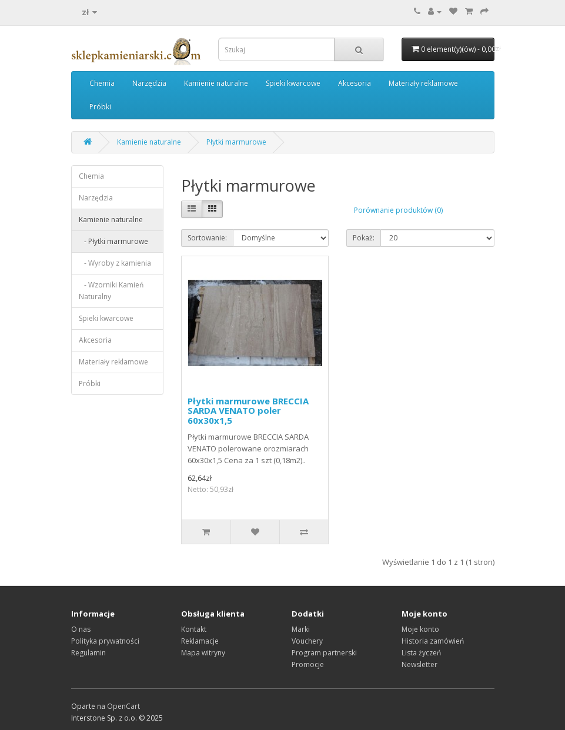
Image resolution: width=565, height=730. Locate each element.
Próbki (100, 107)
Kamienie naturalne (216, 83)
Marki (301, 629)
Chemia (102, 83)
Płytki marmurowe (236, 142)
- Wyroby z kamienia (115, 263)
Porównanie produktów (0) (398, 210)
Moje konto (420, 629)
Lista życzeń (421, 653)
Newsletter (419, 664)
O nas (81, 629)
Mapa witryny (203, 653)
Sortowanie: (207, 238)
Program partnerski (324, 653)
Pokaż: (364, 238)
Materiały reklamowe (423, 83)
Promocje (308, 664)
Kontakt (193, 629)
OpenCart (123, 706)
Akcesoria (354, 83)
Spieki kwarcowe (293, 83)
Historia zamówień (433, 641)
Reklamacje (200, 641)
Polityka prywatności (105, 641)
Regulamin (88, 653)
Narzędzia (149, 83)
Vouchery (307, 641)
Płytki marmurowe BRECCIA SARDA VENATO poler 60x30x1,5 (248, 410)
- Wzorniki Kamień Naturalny (111, 291)
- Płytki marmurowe (113, 241)
